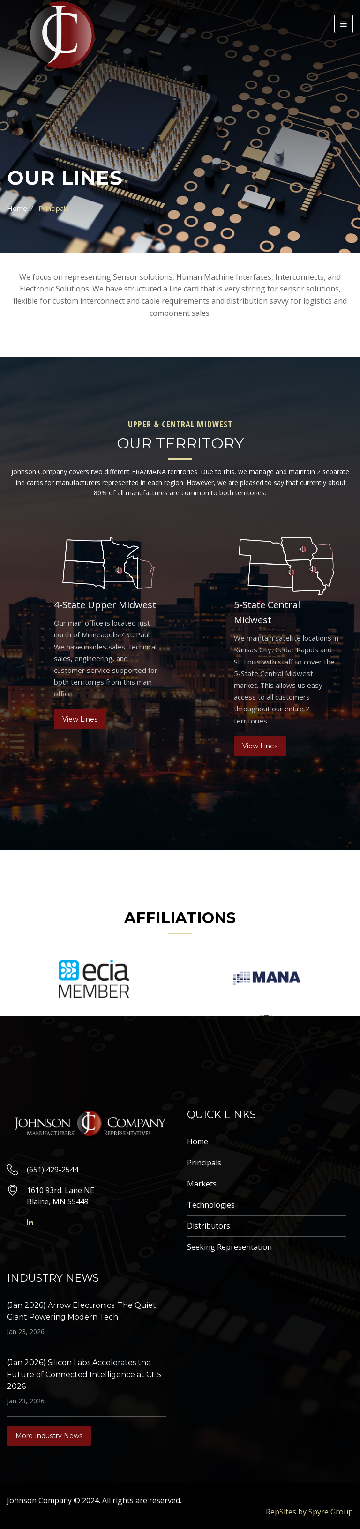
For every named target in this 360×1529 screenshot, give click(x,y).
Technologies (211, 1205)
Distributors (208, 1226)
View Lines (80, 719)
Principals (204, 1162)
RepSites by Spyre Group (309, 1512)
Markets (202, 1183)
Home (17, 208)
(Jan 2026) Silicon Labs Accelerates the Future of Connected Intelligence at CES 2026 (84, 1374)
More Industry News (48, 1436)
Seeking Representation (229, 1247)
